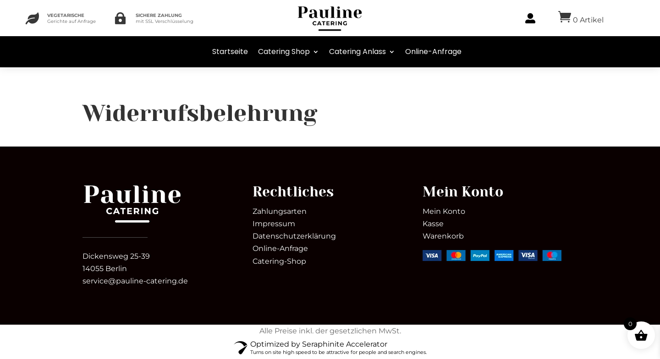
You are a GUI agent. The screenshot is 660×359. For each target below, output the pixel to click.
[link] (132, 222)
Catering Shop (284, 51)
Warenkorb (443, 236)
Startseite (230, 51)
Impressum (274, 223)
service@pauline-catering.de (135, 281)
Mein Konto (444, 211)
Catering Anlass (357, 51)
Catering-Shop (279, 261)
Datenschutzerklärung (294, 236)
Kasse (433, 223)
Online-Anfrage (433, 51)
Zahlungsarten (280, 211)
